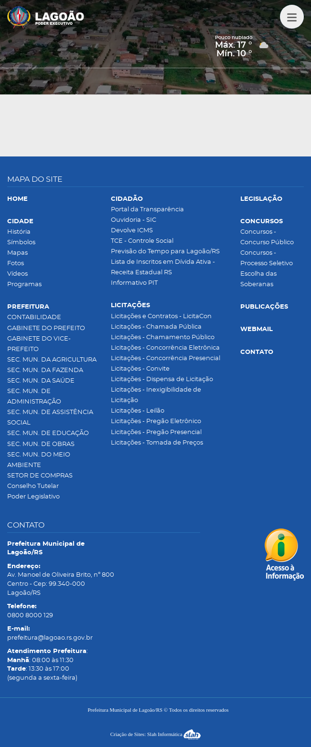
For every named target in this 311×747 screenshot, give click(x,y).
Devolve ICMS (132, 231)
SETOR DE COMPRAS (40, 476)
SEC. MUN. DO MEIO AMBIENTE (38, 460)
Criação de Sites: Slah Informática (155, 734)
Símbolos (21, 242)
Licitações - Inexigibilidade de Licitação (156, 395)
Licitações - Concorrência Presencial (165, 358)
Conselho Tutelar (33, 486)
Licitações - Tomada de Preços (157, 443)
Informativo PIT (134, 283)
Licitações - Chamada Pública (156, 327)
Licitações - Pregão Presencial (156, 432)
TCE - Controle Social (142, 241)
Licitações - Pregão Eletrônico (156, 421)
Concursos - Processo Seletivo (266, 258)
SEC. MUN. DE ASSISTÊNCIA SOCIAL (50, 417)
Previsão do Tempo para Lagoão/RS (165, 252)
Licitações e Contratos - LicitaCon (161, 316)
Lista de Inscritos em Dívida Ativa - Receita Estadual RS (163, 267)
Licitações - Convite (140, 369)
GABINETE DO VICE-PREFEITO (39, 344)
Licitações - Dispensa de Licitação (162, 379)
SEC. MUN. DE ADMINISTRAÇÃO (34, 396)
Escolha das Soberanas (258, 279)
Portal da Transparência (147, 210)
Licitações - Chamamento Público (162, 337)
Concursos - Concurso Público (267, 237)
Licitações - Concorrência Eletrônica (165, 348)
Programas (24, 284)
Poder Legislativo (33, 497)
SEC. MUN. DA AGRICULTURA (52, 360)
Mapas (17, 253)
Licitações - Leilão (137, 411)
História (19, 232)
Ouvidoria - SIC (133, 220)
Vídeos (17, 274)
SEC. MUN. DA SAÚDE (41, 381)
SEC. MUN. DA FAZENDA (45, 370)
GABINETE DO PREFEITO (46, 328)
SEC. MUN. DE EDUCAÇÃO (48, 433)
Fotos (15, 263)
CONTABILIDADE (34, 317)
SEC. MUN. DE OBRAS (41, 444)
